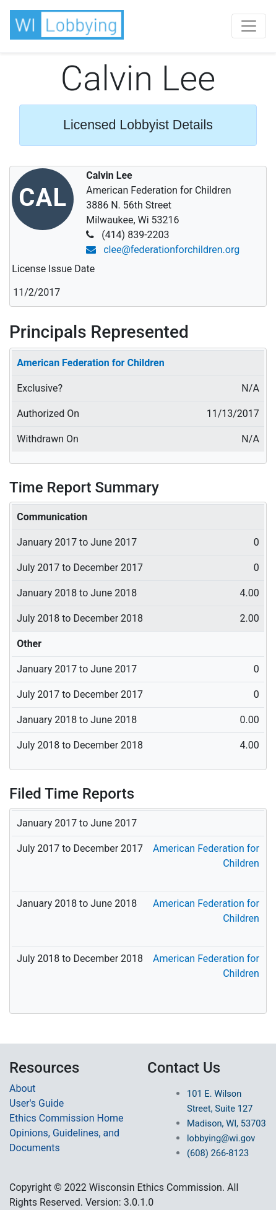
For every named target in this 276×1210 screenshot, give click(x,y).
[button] (67, 25)
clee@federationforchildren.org (162, 249)
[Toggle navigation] (248, 26)
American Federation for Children (90, 363)
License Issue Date (53, 269)
